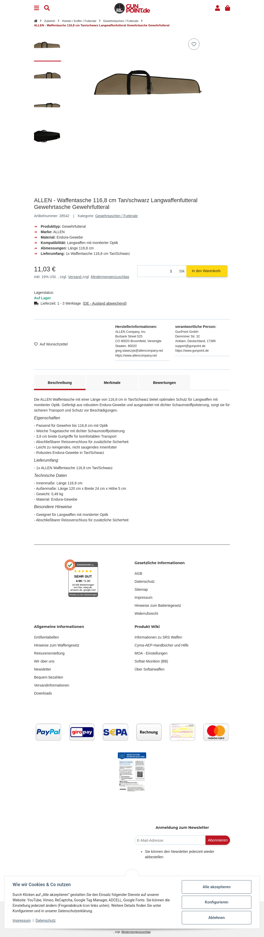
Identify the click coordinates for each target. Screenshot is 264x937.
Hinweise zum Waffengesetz (56, 645)
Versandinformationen (51, 685)
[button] (217, 8)
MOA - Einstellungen (151, 653)
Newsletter (42, 669)
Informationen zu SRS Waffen (158, 637)
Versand (75, 277)
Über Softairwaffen (149, 669)
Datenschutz (145, 581)
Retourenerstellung (49, 653)
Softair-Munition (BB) (151, 661)
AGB (138, 573)
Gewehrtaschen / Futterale (116, 216)
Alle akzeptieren (216, 887)
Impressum (143, 597)
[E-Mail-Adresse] (170, 840)
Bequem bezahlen (48, 677)
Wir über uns (44, 661)
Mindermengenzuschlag (110, 277)
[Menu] (36, 8)
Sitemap (141, 589)
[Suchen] (47, 8)
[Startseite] (35, 21)
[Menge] (157, 271)
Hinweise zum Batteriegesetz (158, 605)
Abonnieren (218, 840)
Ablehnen (216, 917)
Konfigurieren (216, 902)
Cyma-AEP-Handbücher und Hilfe (161, 645)
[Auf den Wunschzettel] (194, 44)
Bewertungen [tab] (164, 383)
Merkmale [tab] (112, 383)
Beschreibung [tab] (60, 383)
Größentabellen (46, 637)
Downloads (43, 693)
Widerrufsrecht (146, 613)
